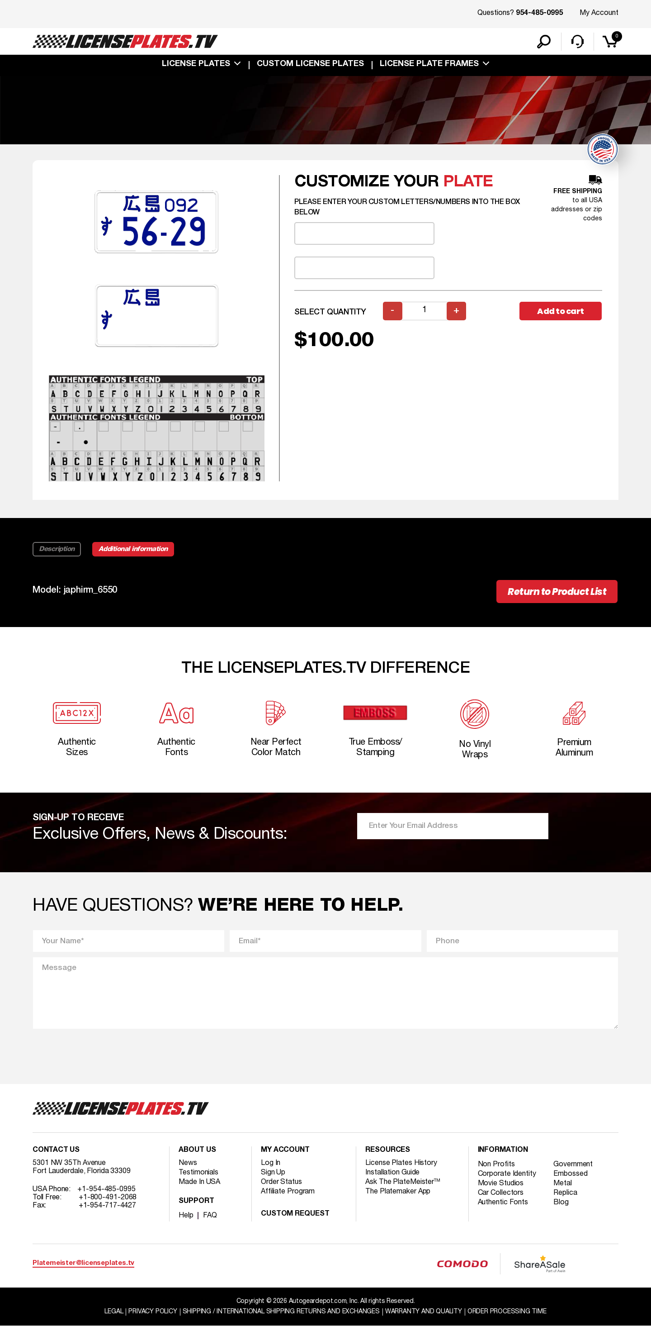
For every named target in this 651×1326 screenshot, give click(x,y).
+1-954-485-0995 (106, 1189)
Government (573, 1164)
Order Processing (507, 1312)
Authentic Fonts (503, 1202)
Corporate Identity (507, 1174)
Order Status (281, 1182)
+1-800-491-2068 (108, 1197)
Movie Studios (501, 1183)
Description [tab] (57, 549)
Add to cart (560, 311)
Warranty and (423, 1312)
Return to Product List (557, 591)
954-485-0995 (539, 13)
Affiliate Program (288, 1191)
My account (285, 1150)
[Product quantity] (424, 311)
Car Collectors (501, 1193)
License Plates (196, 64)
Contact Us (56, 1150)
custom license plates (310, 64)
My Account (599, 13)
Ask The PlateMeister (402, 1182)
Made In (199, 1182)
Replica (565, 1193)
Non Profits (496, 1164)
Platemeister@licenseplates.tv (83, 1263)
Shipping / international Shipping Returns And (281, 1312)
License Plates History (401, 1163)
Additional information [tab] (133, 549)
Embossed (570, 1174)
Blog (561, 1202)
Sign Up (273, 1172)
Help (186, 1215)
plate (468, 182)
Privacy (152, 1312)
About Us (197, 1150)
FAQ (210, 1215)
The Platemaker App (397, 1191)
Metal (562, 1183)
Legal (113, 1312)
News (188, 1163)
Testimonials (198, 1172)
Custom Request (295, 1214)
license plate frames (429, 64)
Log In (270, 1163)
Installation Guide (392, 1172)
